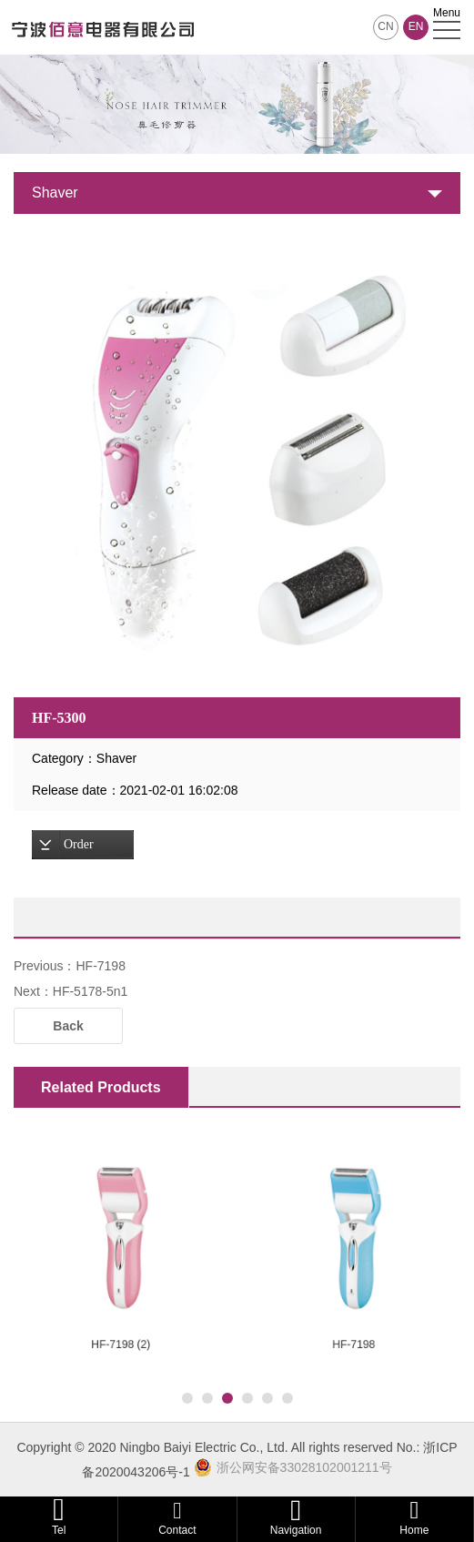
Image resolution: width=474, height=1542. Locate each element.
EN (416, 26)
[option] (237, 455)
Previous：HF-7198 (70, 966)
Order (79, 844)
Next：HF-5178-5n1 (70, 991)
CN (385, 26)
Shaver (55, 192)
